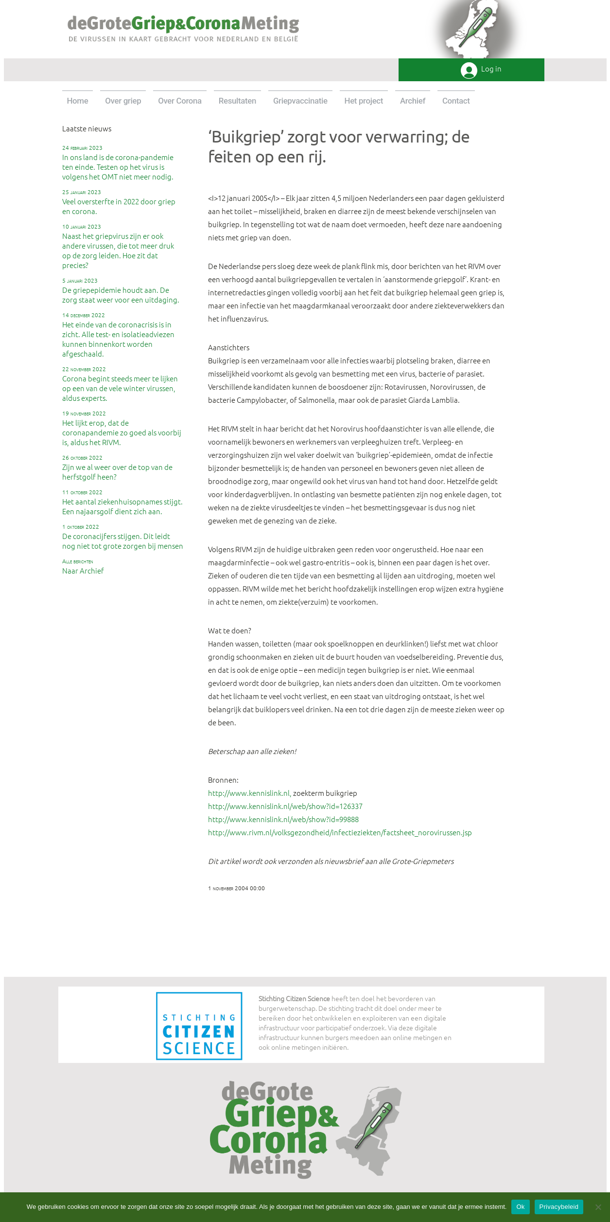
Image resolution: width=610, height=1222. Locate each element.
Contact (456, 101)
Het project (364, 101)
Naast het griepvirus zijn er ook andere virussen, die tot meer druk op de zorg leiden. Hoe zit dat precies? (118, 246)
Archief (412, 101)
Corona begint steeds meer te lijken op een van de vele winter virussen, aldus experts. (120, 384)
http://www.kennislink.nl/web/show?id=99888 (283, 819)
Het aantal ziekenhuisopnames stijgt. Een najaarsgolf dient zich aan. (122, 502)
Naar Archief (83, 566)
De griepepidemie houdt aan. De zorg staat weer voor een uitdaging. (120, 290)
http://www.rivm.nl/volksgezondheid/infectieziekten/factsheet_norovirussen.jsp (340, 832)
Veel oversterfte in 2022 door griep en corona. (118, 202)
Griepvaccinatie (300, 101)
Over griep (123, 101)
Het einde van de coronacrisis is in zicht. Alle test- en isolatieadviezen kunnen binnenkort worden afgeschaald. (118, 335)
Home (77, 101)
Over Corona (180, 101)
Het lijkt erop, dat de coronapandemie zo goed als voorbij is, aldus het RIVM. (121, 428)
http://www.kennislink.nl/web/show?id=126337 (285, 806)
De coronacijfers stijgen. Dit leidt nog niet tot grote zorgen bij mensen (122, 536)
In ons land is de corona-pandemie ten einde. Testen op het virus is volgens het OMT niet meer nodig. (118, 162)
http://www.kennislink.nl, (250, 793)
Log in (491, 68)
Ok (520, 1206)
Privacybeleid (559, 1206)
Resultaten (237, 101)
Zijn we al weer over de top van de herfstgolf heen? (117, 467)
